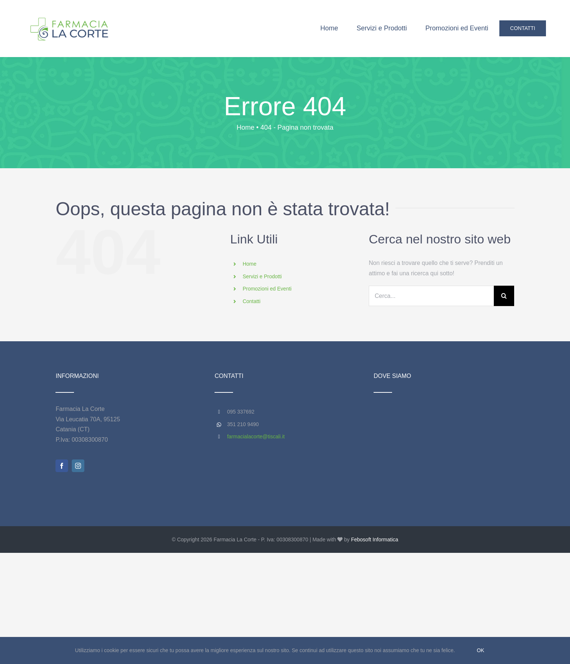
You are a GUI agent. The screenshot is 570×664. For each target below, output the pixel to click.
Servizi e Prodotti (262, 276)
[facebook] (61, 465)
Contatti (251, 301)
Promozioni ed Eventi (267, 289)
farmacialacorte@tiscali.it (256, 436)
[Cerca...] (431, 296)
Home (249, 264)
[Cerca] (504, 296)
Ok (480, 650)
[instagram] (78, 465)
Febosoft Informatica (374, 539)
